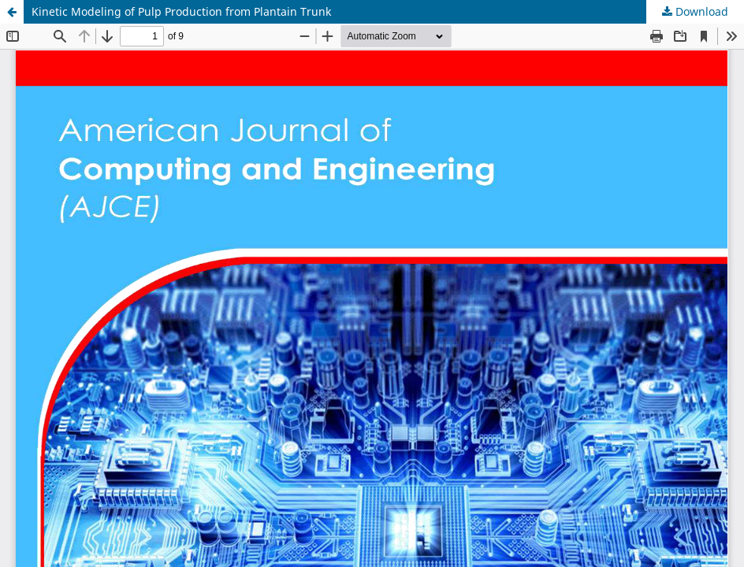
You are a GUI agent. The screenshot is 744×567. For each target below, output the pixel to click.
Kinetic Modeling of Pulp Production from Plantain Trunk (181, 11)
